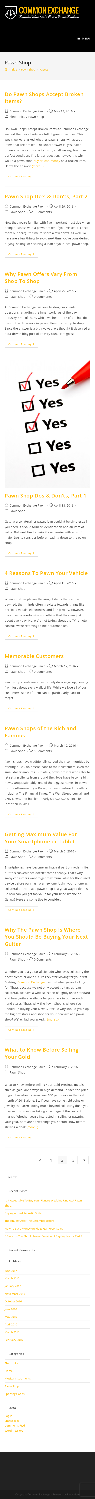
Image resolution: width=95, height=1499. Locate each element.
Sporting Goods (14, 1394)
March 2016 (12, 1332)
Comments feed (15, 1425)
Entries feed (12, 1421)
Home (9, 1371)
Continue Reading (23, 177)
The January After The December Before (29, 1221)
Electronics (17, 117)
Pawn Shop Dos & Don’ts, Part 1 (45, 495)
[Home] (6, 69)
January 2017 (13, 1286)
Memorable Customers (34, 655)
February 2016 (14, 1340)
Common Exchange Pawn (27, 111)
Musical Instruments (18, 1378)
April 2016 (11, 1324)
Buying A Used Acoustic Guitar (24, 1213)
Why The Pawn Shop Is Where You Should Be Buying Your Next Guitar (46, 936)
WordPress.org (14, 1430)
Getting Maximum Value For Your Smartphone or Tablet (41, 838)
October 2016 (13, 1301)
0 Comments (43, 212)
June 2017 (11, 1271)
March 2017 (12, 1278)
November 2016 (15, 1294)
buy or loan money (46, 161)
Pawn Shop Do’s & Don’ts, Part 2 (46, 196)
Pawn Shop (36, 117)
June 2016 (11, 1309)
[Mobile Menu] (84, 39)
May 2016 (11, 1317)
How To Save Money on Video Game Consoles (34, 1228)
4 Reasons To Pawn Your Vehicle (46, 572)
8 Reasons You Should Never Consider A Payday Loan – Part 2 (43, 1236)
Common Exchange (31, 982)
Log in (8, 1416)
